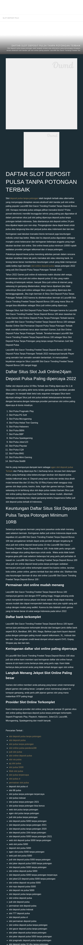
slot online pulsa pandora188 (23, 748)
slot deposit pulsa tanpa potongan (25, 736)
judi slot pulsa (15, 752)
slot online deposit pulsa (42, 266)
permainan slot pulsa (19, 782)
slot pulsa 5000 (16, 767)
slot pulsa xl (14, 779)
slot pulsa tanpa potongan (21, 744)
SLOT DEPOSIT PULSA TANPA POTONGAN (11, 18)
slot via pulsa (15, 759)
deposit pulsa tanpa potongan (24, 198)
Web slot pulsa (16, 771)
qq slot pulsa (15, 763)
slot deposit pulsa (17, 740)
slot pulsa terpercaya (19, 775)
